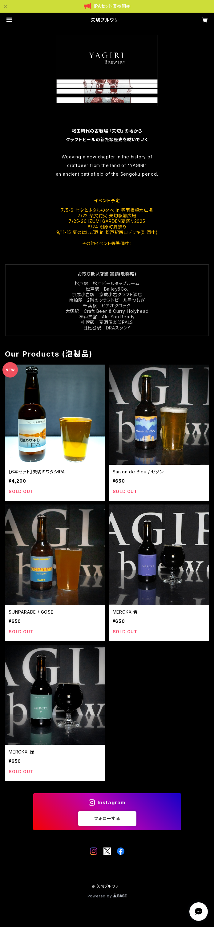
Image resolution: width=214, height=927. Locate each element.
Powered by (107, 896)
